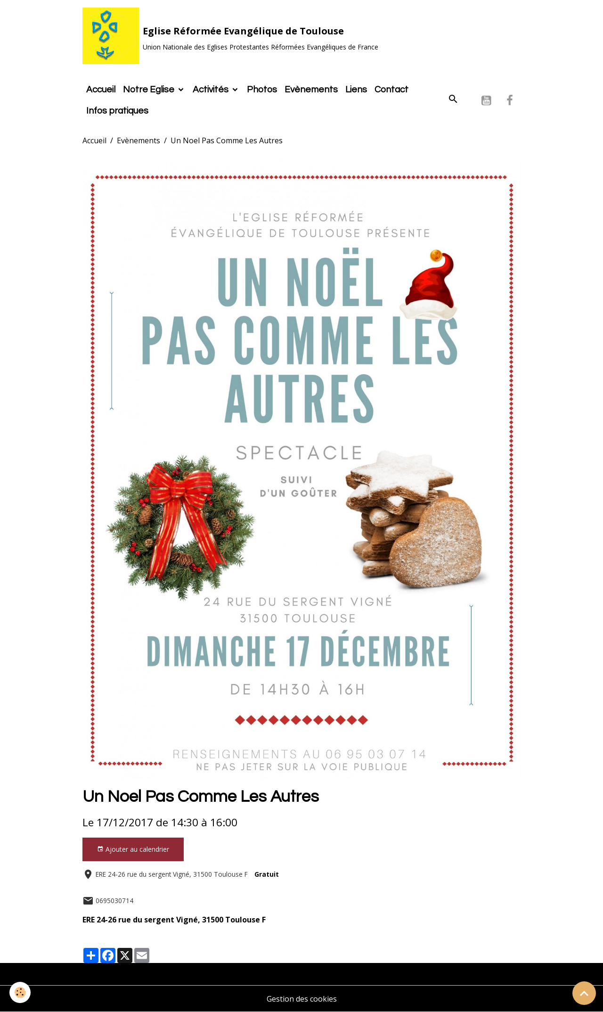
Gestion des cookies (302, 999)
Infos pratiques (117, 110)
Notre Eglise (149, 89)
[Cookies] (20, 992)
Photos (262, 89)
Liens (356, 89)
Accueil (100, 89)
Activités (211, 89)
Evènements (311, 89)
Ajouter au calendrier (133, 849)
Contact (391, 89)
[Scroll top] (584, 993)
